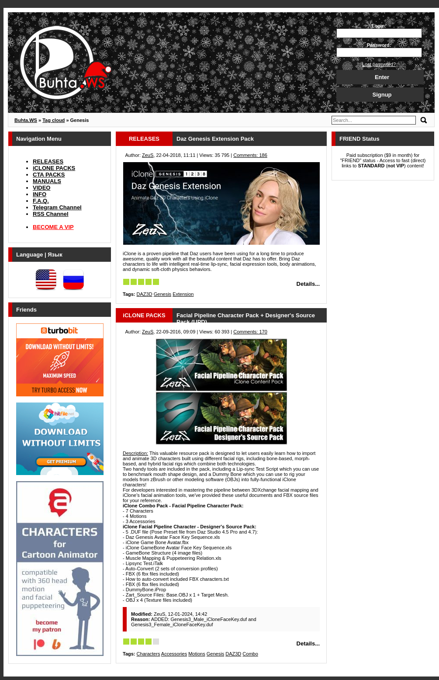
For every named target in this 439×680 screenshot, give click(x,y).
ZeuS (147, 155)
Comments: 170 (250, 331)
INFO (39, 194)
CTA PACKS (49, 174)
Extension (183, 294)
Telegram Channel (57, 207)
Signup (381, 94)
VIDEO (41, 187)
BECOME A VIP (53, 227)
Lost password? (379, 64)
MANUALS (47, 181)
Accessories (174, 653)
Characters (148, 653)
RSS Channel (51, 214)
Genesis (162, 294)
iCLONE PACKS (54, 168)
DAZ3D (144, 294)
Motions (196, 653)
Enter (382, 77)
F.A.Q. (41, 201)
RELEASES (48, 161)
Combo (250, 653)
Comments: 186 (250, 155)
